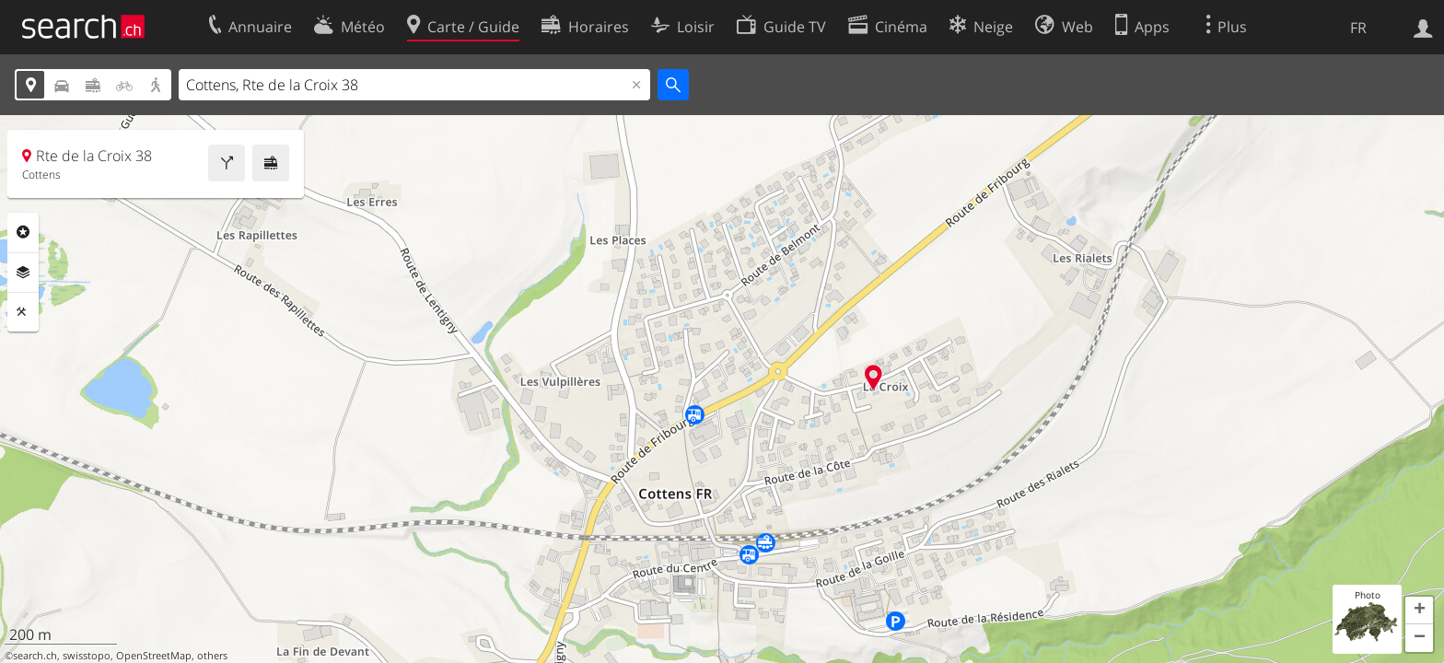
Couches (23, 272)
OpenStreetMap (154, 655)
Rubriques (23, 232)
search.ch (35, 655)
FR (1358, 27)
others (212, 655)
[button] (1419, 610)
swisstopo (87, 655)
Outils (23, 312)
